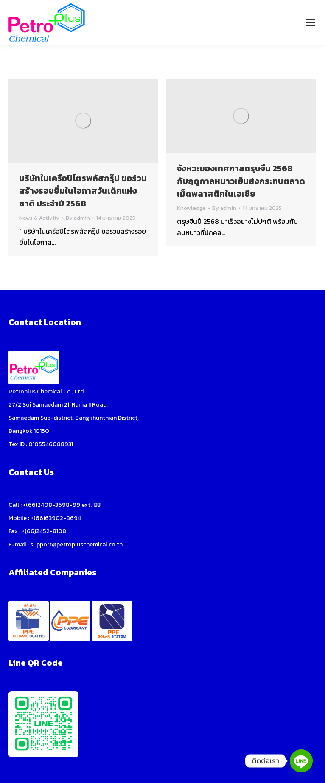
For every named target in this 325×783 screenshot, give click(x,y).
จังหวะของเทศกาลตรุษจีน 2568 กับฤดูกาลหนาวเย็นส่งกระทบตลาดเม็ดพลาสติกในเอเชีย (241, 181)
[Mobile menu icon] (311, 22)
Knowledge (191, 208)
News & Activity (39, 218)
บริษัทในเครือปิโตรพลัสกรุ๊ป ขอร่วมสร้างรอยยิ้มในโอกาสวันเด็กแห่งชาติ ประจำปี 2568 (83, 191)
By (78, 218)
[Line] (301, 760)
